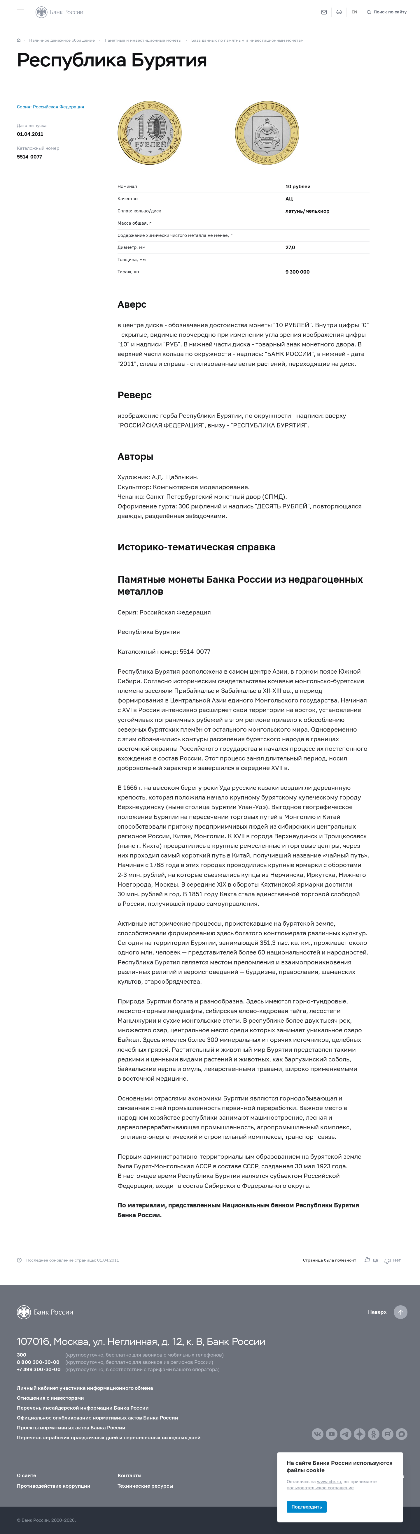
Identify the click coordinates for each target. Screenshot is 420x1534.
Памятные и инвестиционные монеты (143, 40)
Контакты (129, 1475)
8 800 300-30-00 (38, 1362)
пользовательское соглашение (320, 1487)
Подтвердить (306, 1507)
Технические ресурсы (145, 1486)
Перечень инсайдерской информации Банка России (83, 1408)
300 (22, 1355)
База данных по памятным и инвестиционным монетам (247, 40)
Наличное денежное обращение (62, 40)
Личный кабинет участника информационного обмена (85, 1388)
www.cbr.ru (329, 1481)
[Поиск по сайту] (387, 12)
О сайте (26, 1475)
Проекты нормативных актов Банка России (71, 1428)
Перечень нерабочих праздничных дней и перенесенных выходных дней (109, 1437)
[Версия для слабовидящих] (339, 12)
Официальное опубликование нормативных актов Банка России (97, 1418)
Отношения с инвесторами (50, 1398)
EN (354, 11)
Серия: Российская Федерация (50, 106)
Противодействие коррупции (53, 1486)
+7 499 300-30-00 (39, 1369)
